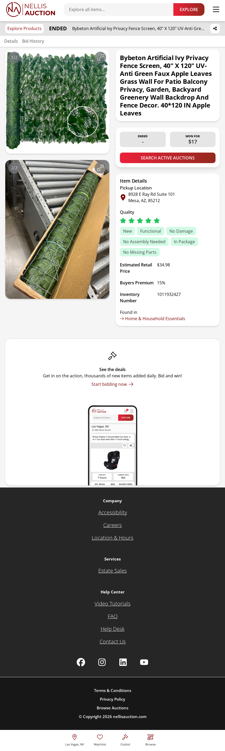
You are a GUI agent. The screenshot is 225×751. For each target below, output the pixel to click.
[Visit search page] (150, 739)
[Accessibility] (112, 512)
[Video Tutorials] (112, 603)
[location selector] (74, 739)
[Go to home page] (30, 9)
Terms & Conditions (112, 690)
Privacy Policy (112, 699)
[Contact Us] (113, 641)
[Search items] (121, 9)
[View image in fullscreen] (100, 57)
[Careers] (112, 525)
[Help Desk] (113, 629)
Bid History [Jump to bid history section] (33, 41)
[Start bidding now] (112, 384)
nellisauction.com (129, 716)
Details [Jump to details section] (11, 41)
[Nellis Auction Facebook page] (81, 662)
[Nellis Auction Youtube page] (144, 662)
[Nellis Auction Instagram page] (102, 662)
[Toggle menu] (216, 9)
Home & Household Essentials (152, 318)
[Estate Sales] (112, 570)
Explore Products (24, 28)
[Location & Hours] (112, 538)
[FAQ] (113, 616)
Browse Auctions (112, 707)
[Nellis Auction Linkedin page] (123, 662)
